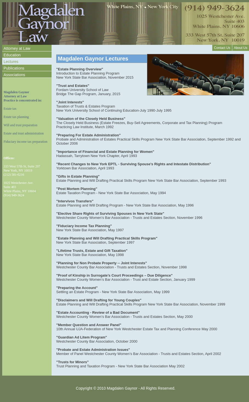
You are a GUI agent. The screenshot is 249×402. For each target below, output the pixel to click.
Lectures (11, 61)
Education (12, 55)
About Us (240, 48)
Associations (14, 75)
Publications (14, 68)
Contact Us (222, 48)
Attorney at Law (17, 48)
